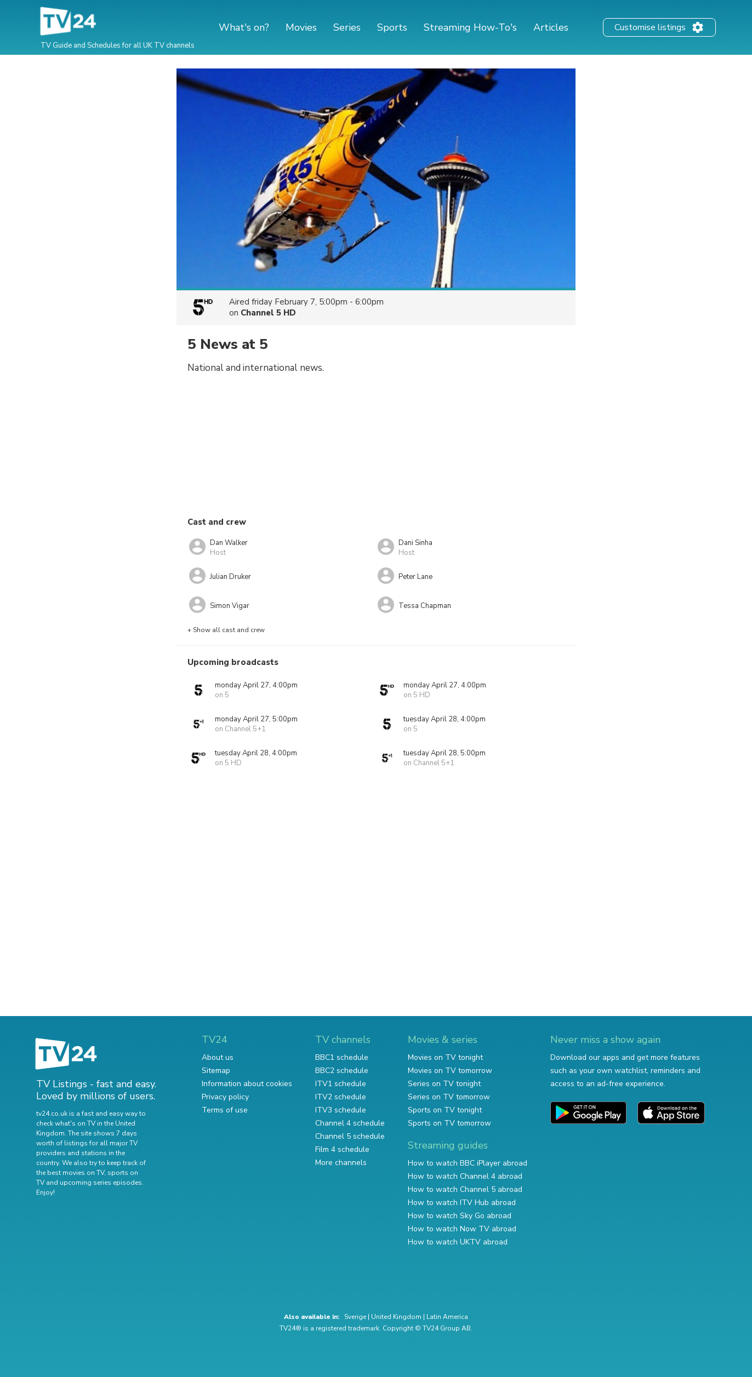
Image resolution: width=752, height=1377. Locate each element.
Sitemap (216, 1070)
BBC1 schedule (341, 1057)
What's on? (244, 27)
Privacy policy (225, 1097)
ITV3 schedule (340, 1110)
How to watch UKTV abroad (458, 1242)
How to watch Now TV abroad (462, 1229)
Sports (392, 27)
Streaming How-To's (470, 27)
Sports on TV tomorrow (449, 1123)
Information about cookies (247, 1083)
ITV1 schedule (340, 1083)
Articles (550, 27)
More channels (341, 1162)
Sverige (355, 1316)
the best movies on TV (70, 1172)
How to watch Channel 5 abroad (465, 1189)
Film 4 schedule (342, 1149)
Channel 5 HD (268, 312)
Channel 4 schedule (350, 1123)
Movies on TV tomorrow (450, 1070)
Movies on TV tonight (445, 1057)
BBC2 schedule (341, 1070)
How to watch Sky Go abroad (459, 1215)
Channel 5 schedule (350, 1136)
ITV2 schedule (340, 1097)
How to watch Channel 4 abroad (465, 1176)
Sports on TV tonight (445, 1110)
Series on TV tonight (444, 1083)
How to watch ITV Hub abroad (462, 1202)
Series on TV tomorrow (449, 1097)
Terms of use (225, 1110)
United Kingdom (396, 1316)
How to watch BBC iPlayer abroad (467, 1163)
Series (347, 27)
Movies (301, 27)
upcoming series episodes (101, 1182)
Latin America (447, 1316)
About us (217, 1057)
